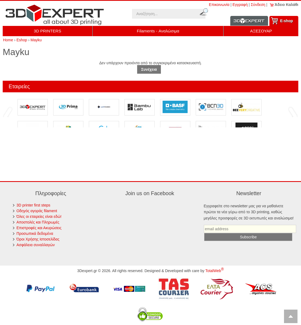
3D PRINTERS (47, 31)
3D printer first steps (33, 205)
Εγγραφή (240, 4)
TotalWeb (214, 271)
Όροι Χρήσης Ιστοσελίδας (37, 239)
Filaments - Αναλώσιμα (158, 31)
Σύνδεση (258, 4)
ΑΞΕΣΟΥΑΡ (261, 31)
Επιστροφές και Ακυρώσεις (39, 228)
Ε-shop (286, 21)
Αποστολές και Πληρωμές (37, 222)
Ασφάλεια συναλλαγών (35, 245)
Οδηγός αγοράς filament (36, 211)
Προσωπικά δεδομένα (34, 233)
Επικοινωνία (219, 4)
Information (249, 21)
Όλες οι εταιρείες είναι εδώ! (39, 216)
